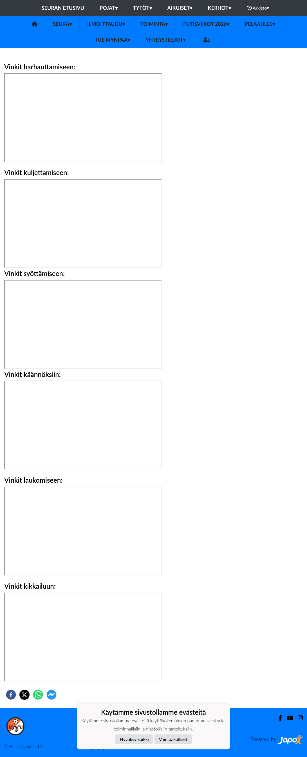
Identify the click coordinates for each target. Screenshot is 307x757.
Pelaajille (260, 24)
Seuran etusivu (63, 8)
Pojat (109, 8)
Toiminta (154, 24)
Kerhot (219, 8)
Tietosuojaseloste (23, 746)
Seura (62, 24)
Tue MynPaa (112, 40)
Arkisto (258, 8)
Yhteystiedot (165, 40)
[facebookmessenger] (51, 695)
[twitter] (24, 695)
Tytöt (142, 8)
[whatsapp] (38, 695)
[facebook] (11, 695)
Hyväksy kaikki (134, 739)
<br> (83, 531)
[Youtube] (287, 718)
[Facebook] (278, 718)
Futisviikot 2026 (206, 24)
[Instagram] (298, 718)
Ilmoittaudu (106, 24)
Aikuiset (179, 8)
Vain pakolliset (173, 739)
